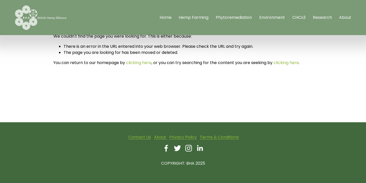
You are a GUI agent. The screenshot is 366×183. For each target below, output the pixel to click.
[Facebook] (166, 148)
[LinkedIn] (199, 148)
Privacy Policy (183, 137)
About (160, 137)
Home (166, 17)
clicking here (138, 63)
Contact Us (139, 137)
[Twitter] (177, 148)
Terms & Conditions (219, 137)
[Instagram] (188, 148)
